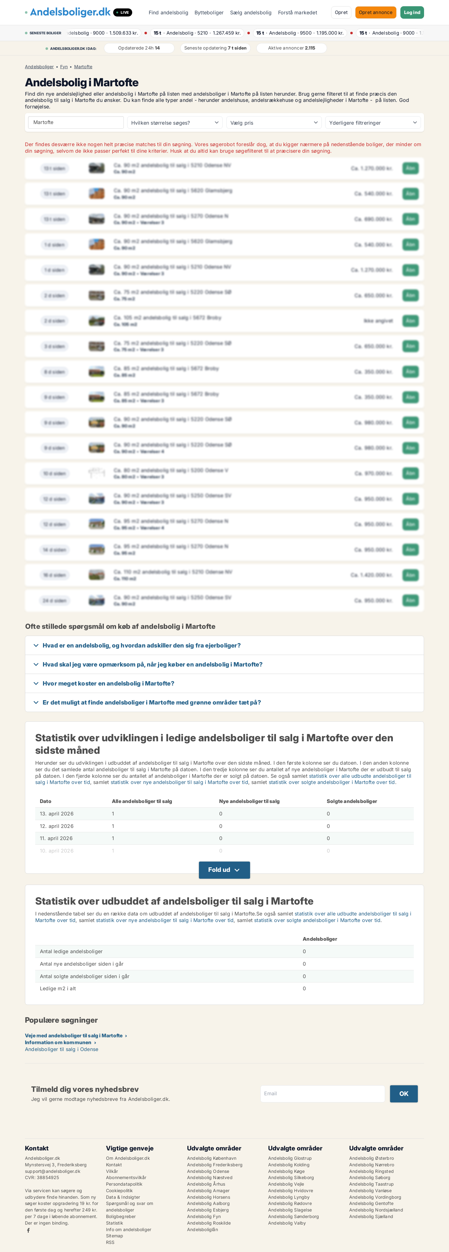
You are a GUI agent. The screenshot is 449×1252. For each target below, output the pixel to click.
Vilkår (112, 1171)
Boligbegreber (121, 1216)
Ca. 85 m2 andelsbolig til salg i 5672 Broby (166, 368)
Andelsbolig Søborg (370, 1177)
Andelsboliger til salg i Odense (61, 1049)
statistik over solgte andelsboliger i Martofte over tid (332, 782)
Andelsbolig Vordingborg (375, 1197)
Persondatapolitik (124, 1184)
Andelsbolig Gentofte (371, 1203)
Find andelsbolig (168, 12)
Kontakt (114, 1164)
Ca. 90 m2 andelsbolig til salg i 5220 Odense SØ (173, 419)
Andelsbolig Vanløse (370, 1190)
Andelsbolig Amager (208, 1190)
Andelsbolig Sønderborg (293, 1216)
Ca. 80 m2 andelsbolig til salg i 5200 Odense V (171, 470)
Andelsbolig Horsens (208, 1197)
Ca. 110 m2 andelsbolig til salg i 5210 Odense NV (173, 572)
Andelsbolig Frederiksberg (215, 1164)
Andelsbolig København (211, 1158)
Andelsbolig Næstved (210, 1177)
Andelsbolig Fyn (204, 1216)
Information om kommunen (58, 1042)
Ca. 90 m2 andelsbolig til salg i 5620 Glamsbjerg (173, 190)
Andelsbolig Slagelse (290, 1209)
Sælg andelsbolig (251, 12)
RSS (110, 1242)
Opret (341, 12)
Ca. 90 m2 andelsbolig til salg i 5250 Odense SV (172, 495)
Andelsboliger (39, 66)
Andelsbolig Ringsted (371, 1171)
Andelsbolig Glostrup (290, 1158)
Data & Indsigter (123, 1197)
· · (106, 33)
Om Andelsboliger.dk (128, 1158)
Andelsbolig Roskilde (209, 1223)
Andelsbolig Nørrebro (371, 1164)
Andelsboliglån (202, 1229)
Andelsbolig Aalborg (208, 1203)
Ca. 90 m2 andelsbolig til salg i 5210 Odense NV (172, 165)
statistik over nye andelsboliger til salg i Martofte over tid (179, 782)
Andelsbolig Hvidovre (290, 1190)
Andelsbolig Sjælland (371, 1216)
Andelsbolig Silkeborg (291, 1177)
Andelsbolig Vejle (286, 1184)
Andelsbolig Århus (206, 1184)
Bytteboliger (209, 12)
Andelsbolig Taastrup (371, 1184)
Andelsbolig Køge (286, 1171)
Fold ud (219, 869)
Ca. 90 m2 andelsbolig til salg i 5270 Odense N (171, 216)
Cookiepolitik (119, 1190)
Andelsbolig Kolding (289, 1164)
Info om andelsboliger (128, 1229)
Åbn (410, 168)
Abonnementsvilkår (126, 1177)
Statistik (114, 1223)
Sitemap (114, 1235)
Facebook (28, 1230)
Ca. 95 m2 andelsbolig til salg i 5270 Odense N (171, 521)
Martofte (83, 66)
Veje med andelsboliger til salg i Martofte (74, 1035)
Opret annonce (376, 12)
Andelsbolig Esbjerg (208, 1209)
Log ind (412, 12)
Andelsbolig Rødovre (290, 1203)
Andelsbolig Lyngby (289, 1197)
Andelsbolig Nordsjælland (376, 1209)
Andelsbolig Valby (287, 1223)
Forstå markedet (297, 12)
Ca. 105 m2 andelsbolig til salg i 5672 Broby (167, 317)
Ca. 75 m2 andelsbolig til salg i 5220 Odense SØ (172, 292)
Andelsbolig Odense (208, 1171)
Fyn (64, 66)
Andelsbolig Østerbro (371, 1158)
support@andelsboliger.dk (52, 1171)
